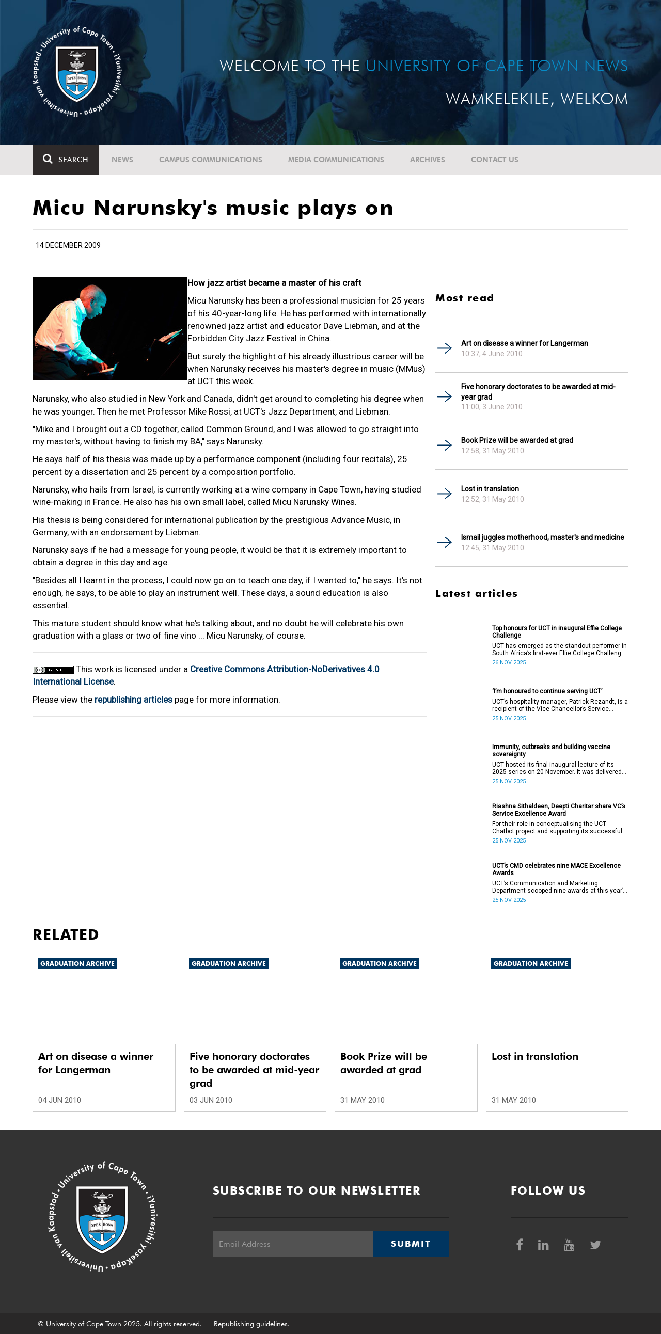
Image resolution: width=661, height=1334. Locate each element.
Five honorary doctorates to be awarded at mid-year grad (538, 392)
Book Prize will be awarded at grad (517, 440)
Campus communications (210, 159)
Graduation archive (77, 963)
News (122, 159)
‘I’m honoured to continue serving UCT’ (547, 691)
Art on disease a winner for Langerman (524, 343)
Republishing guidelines (251, 1324)
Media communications (336, 159)
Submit (410, 1243)
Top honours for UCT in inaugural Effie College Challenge (557, 632)
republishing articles (133, 699)
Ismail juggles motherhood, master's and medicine (542, 537)
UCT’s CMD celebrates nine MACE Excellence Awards (556, 869)
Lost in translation (490, 489)
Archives (427, 159)
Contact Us (494, 159)
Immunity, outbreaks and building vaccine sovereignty (551, 750)
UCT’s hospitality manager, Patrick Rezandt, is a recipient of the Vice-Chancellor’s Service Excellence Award (560, 705)
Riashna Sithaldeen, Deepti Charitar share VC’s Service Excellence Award (558, 810)
